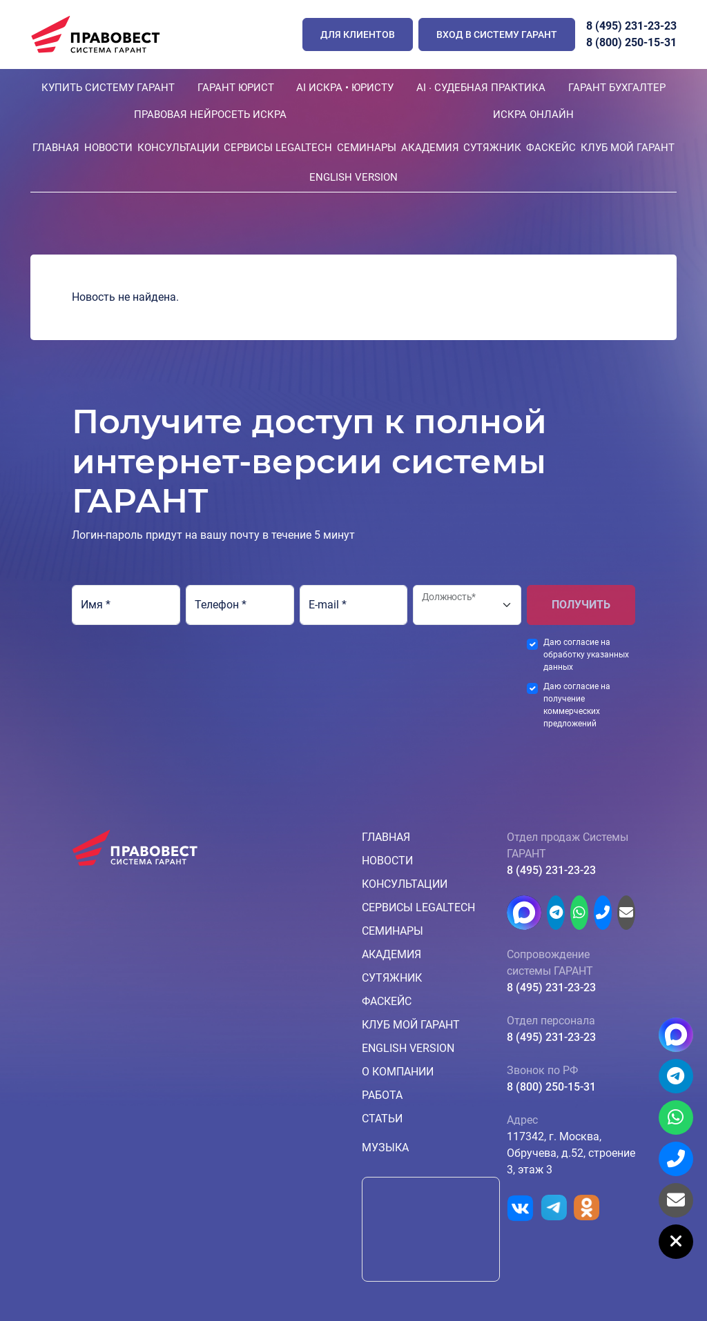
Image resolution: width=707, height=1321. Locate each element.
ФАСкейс (551, 147)
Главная (55, 147)
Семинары (366, 147)
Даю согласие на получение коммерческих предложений (576, 705)
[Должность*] (467, 605)
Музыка (385, 1147)
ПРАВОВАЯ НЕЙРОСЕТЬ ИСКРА (210, 114)
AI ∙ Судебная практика (480, 87)
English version (353, 177)
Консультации (178, 147)
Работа (382, 1095)
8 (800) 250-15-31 (631, 42)
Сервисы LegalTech (278, 147)
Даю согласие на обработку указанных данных (586, 654)
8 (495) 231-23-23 (631, 25)
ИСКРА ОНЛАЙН (533, 114)
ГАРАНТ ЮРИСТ (235, 87)
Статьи (382, 1118)
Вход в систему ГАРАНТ (496, 34)
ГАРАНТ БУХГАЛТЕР (617, 87)
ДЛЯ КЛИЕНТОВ (357, 34)
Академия (430, 147)
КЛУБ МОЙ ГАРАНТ (628, 147)
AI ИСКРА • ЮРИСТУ (345, 87)
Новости (108, 147)
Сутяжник (492, 147)
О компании (398, 1071)
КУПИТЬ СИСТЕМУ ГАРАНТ (108, 87)
